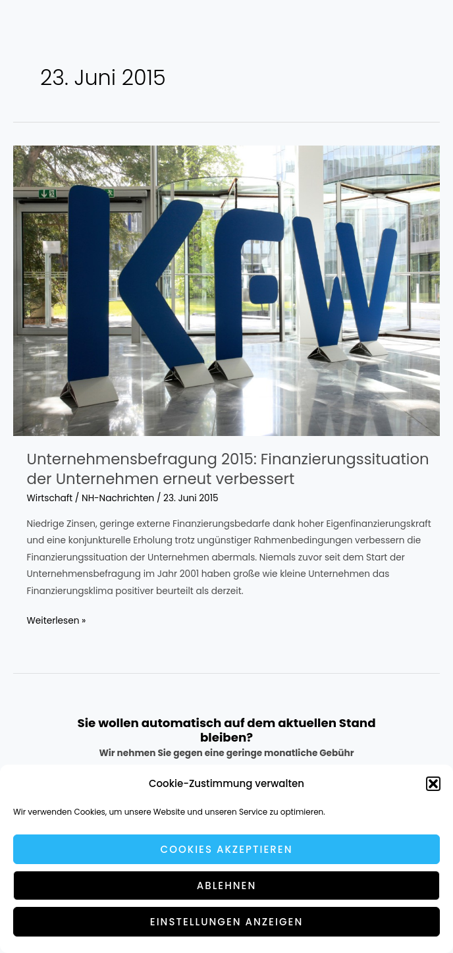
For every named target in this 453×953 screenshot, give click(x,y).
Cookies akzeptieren (227, 849)
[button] (433, 783)
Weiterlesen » (56, 621)
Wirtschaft (50, 498)
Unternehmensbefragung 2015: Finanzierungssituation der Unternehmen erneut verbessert (228, 469)
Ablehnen (227, 885)
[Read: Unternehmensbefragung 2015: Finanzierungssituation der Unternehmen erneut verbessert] (226, 290)
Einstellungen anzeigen (226, 922)
